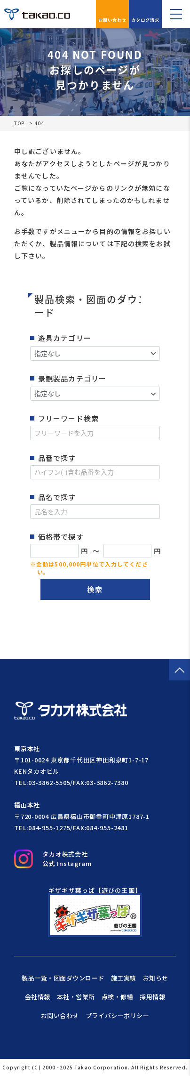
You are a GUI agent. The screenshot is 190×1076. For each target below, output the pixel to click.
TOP (19, 123)
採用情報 (152, 996)
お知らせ (155, 977)
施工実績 (123, 977)
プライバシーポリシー (117, 1015)
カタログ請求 (145, 14)
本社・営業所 (76, 996)
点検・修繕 (118, 996)
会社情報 (37, 996)
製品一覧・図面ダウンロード (63, 977)
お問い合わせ (112, 14)
